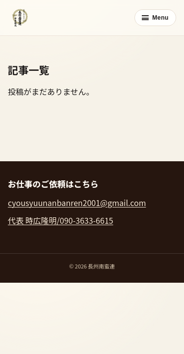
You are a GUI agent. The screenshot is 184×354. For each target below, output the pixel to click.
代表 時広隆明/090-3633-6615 (60, 220)
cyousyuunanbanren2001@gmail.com (77, 202)
